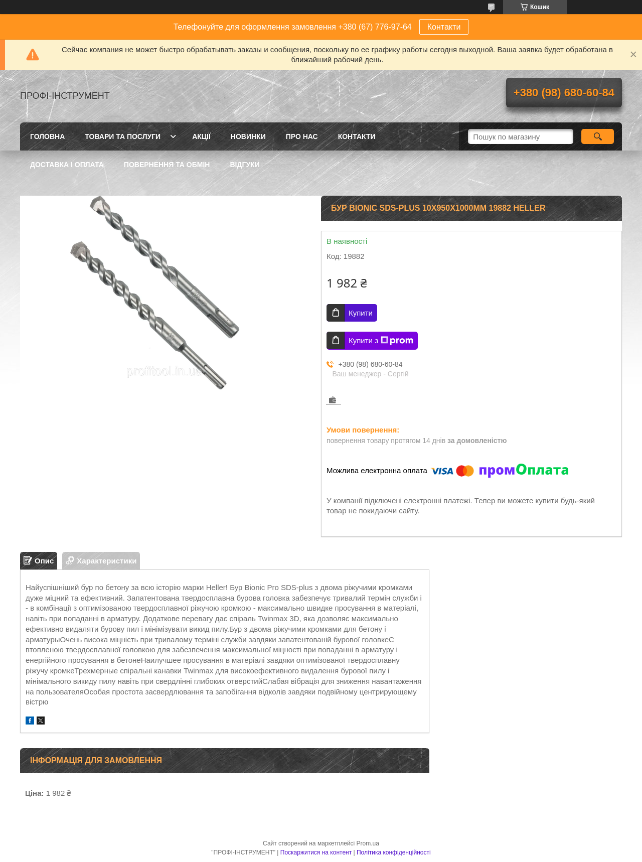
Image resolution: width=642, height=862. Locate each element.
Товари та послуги (122, 136)
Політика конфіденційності (394, 852)
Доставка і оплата (67, 165)
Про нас (302, 136)
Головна (47, 136)
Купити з (381, 340)
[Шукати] (597, 136)
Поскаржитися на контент (316, 852)
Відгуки (244, 165)
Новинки (248, 136)
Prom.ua (368, 843)
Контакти (444, 27)
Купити (361, 313)
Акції (201, 136)
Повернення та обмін (167, 165)
